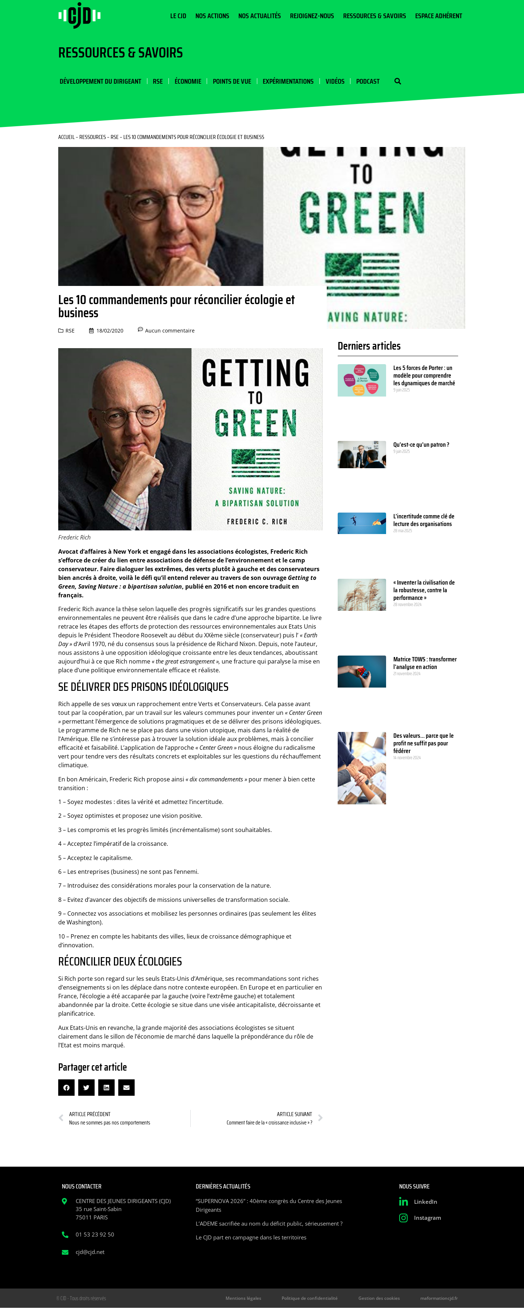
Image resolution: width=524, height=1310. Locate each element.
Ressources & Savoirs (374, 15)
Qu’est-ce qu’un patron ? (421, 446)
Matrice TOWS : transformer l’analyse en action (425, 664)
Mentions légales (264, 1300)
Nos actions (212, 15)
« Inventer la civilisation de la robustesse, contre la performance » (424, 591)
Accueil (66, 138)
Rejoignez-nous (312, 15)
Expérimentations (284, 81)
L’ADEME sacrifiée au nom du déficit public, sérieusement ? (269, 1224)
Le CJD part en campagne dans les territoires (251, 1238)
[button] (392, 82)
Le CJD (178, 15)
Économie (185, 81)
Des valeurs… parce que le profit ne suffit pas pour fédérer (423, 744)
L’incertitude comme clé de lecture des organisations (423, 521)
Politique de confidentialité (324, 1300)
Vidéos (331, 81)
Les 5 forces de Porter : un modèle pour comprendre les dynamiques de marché (424, 376)
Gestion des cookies (387, 1300)
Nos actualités (259, 15)
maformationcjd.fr (441, 1300)
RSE (156, 81)
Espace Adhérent (438, 15)
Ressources (92, 138)
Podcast (363, 81)
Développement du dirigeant (99, 81)
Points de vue (229, 81)
